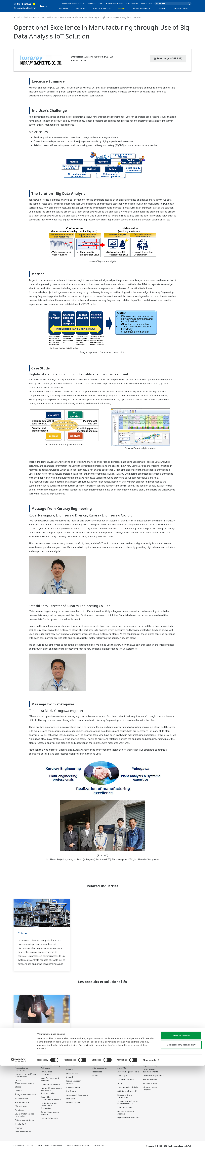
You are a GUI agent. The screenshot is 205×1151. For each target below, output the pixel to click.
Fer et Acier (19, 1110)
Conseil (69, 1077)
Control (69, 1069)
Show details (149, 1145)
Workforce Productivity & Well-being (51, 1066)
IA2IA (119, 1083)
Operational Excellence (51, 1084)
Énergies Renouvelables (25, 1094)
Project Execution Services (73, 1082)
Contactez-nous (180, 8)
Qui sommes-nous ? (95, 3)
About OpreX (123, 1075)
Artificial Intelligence (126, 1091)
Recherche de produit (152, 1075)
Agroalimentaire (22, 1102)
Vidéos (95, 1075)
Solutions (80, 8)
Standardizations (124, 1107)
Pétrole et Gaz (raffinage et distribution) (25, 1075)
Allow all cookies (181, 1121)
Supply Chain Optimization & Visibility (51, 1098)
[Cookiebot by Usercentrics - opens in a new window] (18, 1145)
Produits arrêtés (73, 1102)
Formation (70, 1099)
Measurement (72, 1073)
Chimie (22, 933)
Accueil (17, 17)
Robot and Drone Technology (124, 1096)
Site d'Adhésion (132, 3)
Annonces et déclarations (77, 1095)
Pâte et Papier (21, 1106)
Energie (18, 1090)
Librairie (122, 8)
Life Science (71, 1091)
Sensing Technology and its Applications (128, 1102)
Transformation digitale (127, 1087)
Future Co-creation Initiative (125, 1112)
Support (161, 8)
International (146, 3)
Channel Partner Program (150, 1088)
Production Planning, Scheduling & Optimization (50, 1106)
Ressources (38, 17)
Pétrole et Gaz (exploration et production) (21, 1068)
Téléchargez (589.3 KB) (168, 58)
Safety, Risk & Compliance (46, 1073)
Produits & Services (102, 8)
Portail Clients (149, 1079)
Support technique (151, 1065)
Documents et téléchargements (99, 1066)
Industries (63, 8)
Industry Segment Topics (128, 1072)
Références (52, 17)
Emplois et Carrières (114, 3)
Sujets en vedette (141, 8)
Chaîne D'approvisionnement (24, 1081)
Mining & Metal (21, 1098)
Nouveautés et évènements (73, 3)
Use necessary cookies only (181, 1130)
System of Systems (125, 1079)
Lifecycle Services (73, 1087)
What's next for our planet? (125, 1066)
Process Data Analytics (33, 1029)
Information (71, 1065)
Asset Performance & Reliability (50, 1079)
